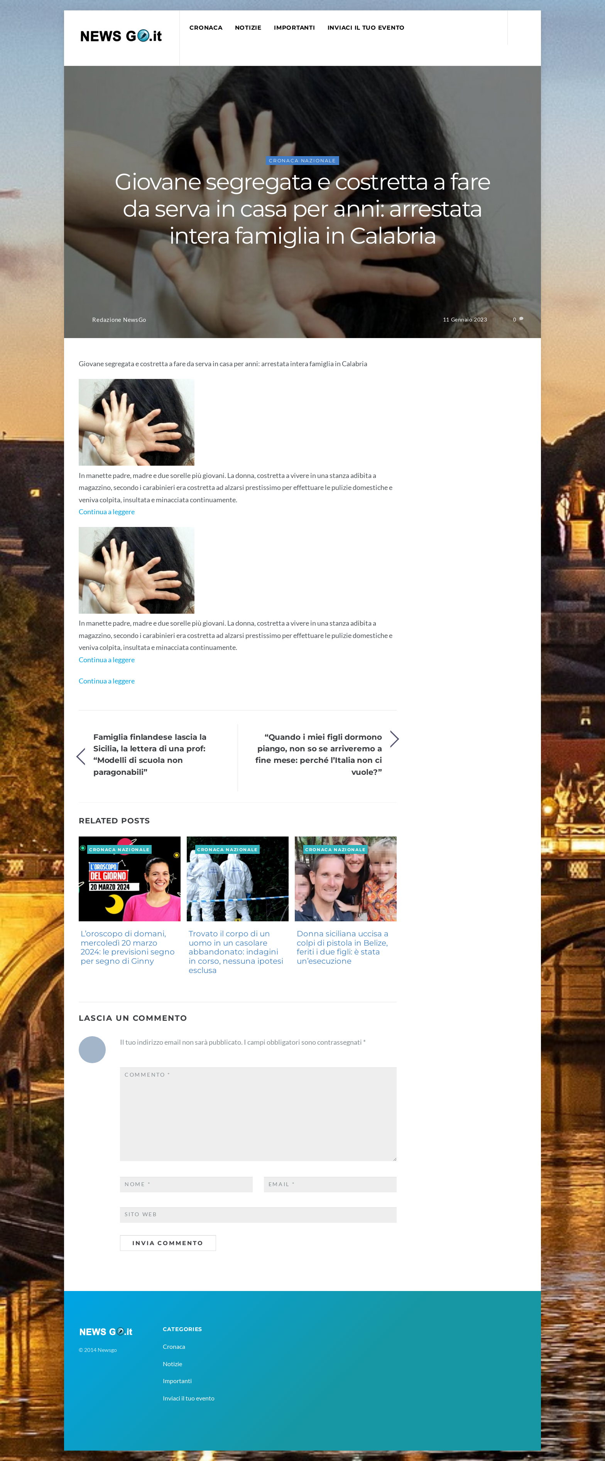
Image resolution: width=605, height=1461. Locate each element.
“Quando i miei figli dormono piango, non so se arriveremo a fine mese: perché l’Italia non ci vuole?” (318, 754)
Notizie (248, 27)
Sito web (141, 1214)
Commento (148, 1075)
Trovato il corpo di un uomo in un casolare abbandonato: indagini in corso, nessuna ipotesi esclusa (236, 952)
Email (282, 1184)
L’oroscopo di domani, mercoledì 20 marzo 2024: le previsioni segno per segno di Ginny (128, 947)
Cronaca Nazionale (302, 160)
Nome (138, 1184)
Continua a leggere (107, 511)
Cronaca (205, 27)
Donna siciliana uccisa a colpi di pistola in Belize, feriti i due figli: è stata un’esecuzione (343, 947)
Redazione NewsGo (119, 319)
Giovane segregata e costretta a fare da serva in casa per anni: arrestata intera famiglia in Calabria (302, 208)
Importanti (294, 27)
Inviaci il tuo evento (366, 27)
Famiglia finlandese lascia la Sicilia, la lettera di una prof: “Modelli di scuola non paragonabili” (149, 754)
